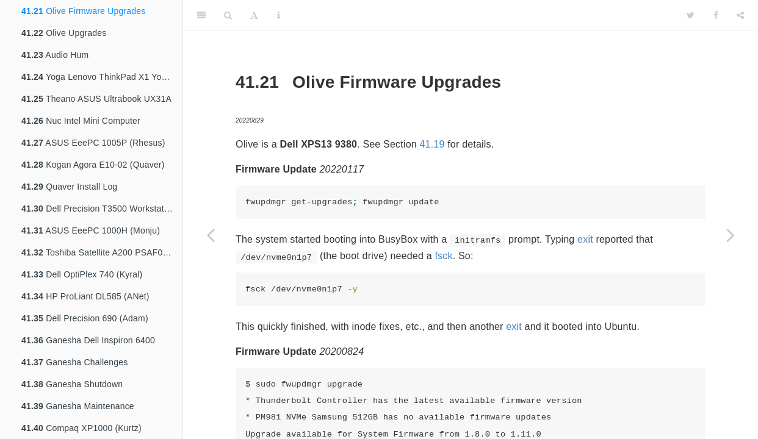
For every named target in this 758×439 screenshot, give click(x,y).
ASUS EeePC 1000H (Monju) (90, 230)
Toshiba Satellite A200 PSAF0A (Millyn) (101, 252)
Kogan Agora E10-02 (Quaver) (93, 165)
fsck (443, 256)
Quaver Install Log (69, 186)
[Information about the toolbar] (278, 15)
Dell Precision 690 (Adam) (84, 318)
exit (585, 239)
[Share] (740, 15)
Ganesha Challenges (74, 362)
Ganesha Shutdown (72, 384)
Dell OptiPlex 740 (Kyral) (81, 274)
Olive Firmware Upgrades (83, 11)
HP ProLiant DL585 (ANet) (85, 296)
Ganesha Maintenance (77, 406)
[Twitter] (690, 15)
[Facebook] (715, 15)
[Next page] (730, 234)
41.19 (432, 144)
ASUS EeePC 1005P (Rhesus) (93, 143)
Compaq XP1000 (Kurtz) (81, 428)
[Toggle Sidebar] (201, 15)
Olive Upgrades (63, 33)
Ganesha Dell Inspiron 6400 (88, 340)
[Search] (228, 15)
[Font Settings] (254, 15)
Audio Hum (54, 55)
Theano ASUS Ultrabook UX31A (96, 99)
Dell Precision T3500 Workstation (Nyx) (101, 208)
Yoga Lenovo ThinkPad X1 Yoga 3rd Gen (101, 77)
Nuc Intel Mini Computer (80, 121)
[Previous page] (210, 234)
